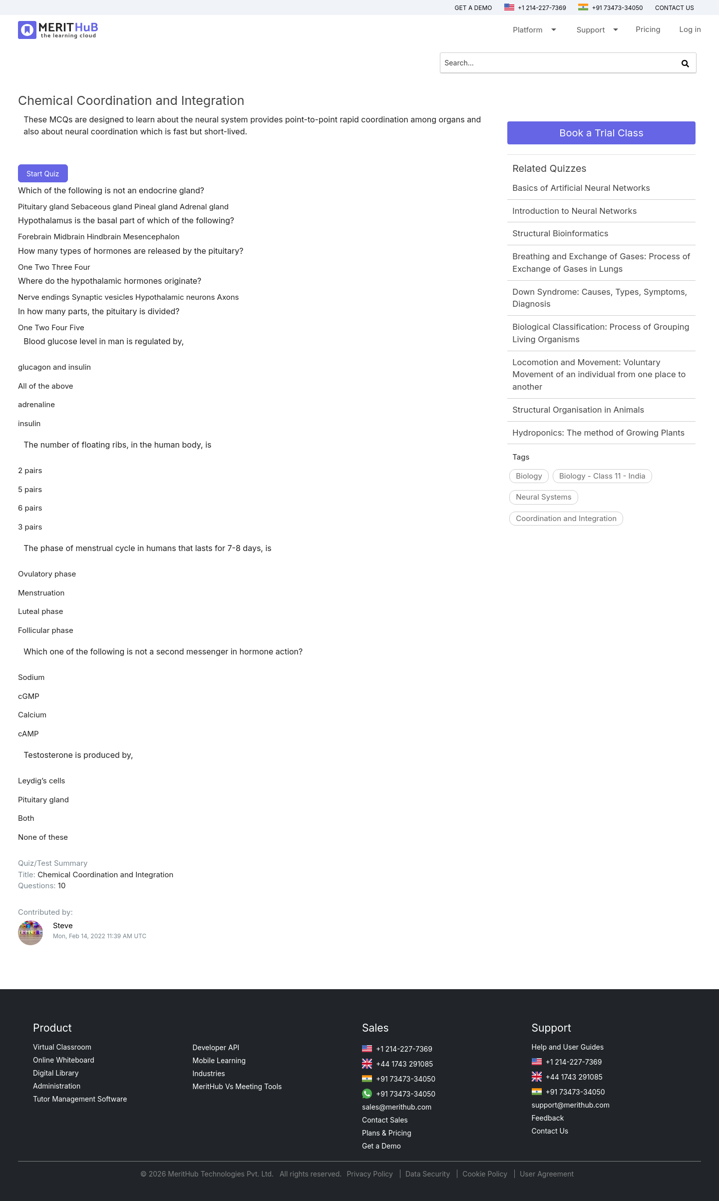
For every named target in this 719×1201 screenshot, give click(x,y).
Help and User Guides (568, 1047)
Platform (533, 31)
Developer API (216, 1047)
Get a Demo (473, 7)
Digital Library (56, 1073)
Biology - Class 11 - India (602, 476)
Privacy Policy (371, 1174)
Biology (529, 476)
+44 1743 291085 (397, 1064)
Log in (690, 29)
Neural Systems (543, 497)
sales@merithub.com (396, 1107)
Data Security (428, 1174)
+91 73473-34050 (610, 7)
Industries (209, 1073)
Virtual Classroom (62, 1047)
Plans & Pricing (386, 1133)
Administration (56, 1086)
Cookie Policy (484, 1174)
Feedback (548, 1118)
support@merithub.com (571, 1105)
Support (597, 31)
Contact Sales (385, 1120)
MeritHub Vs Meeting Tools (237, 1086)
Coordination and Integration (566, 518)
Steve (63, 925)
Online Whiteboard (63, 1060)
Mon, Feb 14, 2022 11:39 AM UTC (99, 936)
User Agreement (547, 1174)
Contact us (674, 7)
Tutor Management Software (80, 1099)
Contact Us (550, 1131)
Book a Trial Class (601, 133)
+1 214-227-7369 (535, 7)
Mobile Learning (219, 1060)
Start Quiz (42, 173)
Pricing (648, 29)
